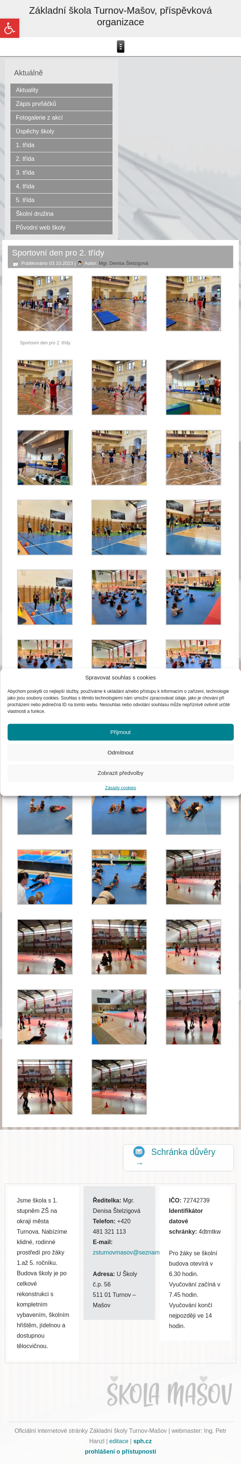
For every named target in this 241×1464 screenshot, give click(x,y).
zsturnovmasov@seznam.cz (130, 1252)
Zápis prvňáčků (36, 104)
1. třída (25, 145)
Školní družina (34, 214)
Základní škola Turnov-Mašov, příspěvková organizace (120, 16)
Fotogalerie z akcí (39, 117)
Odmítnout (120, 752)
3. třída (25, 172)
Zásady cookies (120, 787)
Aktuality (27, 90)
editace (118, 1441)
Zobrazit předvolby (120, 773)
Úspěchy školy (35, 131)
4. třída (25, 186)
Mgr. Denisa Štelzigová (123, 263)
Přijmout (120, 732)
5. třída (25, 200)
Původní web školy (40, 227)
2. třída (25, 159)
